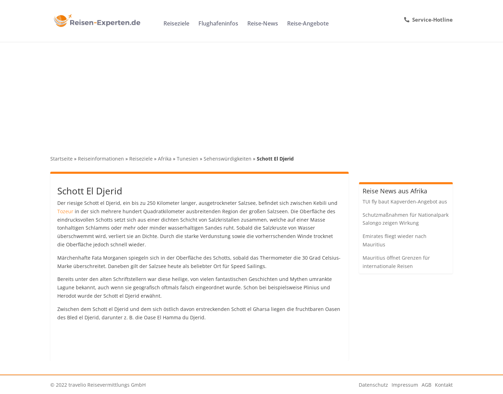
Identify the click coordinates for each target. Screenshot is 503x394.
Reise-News (262, 24)
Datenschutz (373, 384)
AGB (426, 384)
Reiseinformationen (101, 158)
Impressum (405, 384)
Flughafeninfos (218, 24)
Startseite (61, 158)
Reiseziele (176, 24)
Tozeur (65, 211)
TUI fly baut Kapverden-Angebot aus (405, 201)
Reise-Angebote (308, 24)
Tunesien (187, 158)
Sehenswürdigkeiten (228, 158)
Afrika (165, 158)
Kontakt (444, 384)
